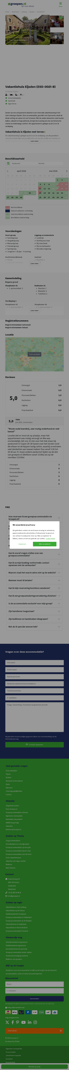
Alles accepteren (44, 544)
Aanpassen (22, 544)
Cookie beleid (50, 538)
